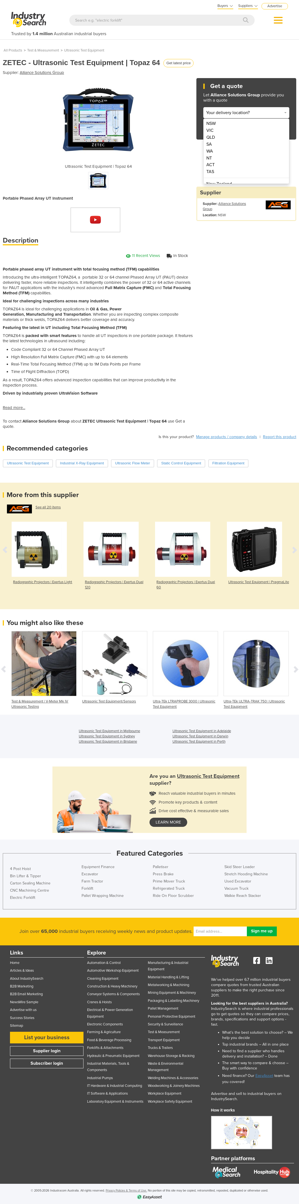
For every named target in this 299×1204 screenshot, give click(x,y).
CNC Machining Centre (29, 890)
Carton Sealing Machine (30, 883)
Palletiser (160, 867)
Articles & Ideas (22, 970)
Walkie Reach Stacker (242, 895)
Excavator (90, 874)
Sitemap (16, 1025)
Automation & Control (104, 963)
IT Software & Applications (107, 1093)
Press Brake (163, 874)
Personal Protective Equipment (171, 1016)
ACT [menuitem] (210, 165)
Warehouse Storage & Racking (171, 1056)
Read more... (14, 407)
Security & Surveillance (165, 1024)
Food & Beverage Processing (109, 1040)
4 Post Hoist (20, 868)
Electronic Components (105, 1024)
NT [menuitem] (209, 158)
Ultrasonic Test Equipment (84, 50)
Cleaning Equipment (102, 978)
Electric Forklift (22, 897)
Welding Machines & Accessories (173, 1078)
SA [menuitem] (209, 144)
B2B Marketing (21, 986)
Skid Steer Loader (239, 867)
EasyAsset (264, 1075)
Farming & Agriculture (104, 1032)
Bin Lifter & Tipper (25, 876)
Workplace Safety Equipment (170, 1101)
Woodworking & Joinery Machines (174, 1086)
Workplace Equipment (164, 1093)
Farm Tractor (92, 881)
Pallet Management (163, 1008)
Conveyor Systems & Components (113, 994)
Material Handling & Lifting (168, 977)
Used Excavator (237, 881)
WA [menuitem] (209, 151)
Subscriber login (47, 1063)
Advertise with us (23, 1010)
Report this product (279, 436)
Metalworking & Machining (168, 985)
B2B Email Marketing (26, 994)
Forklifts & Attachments (105, 1048)
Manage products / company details (226, 436)
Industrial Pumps (100, 1078)
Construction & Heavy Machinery (112, 986)
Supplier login (46, 1051)
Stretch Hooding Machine (246, 874)
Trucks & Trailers (160, 1048)
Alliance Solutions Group (42, 72)
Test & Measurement (43, 50)
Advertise (274, 6)
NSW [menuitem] (211, 123)
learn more (168, 822)
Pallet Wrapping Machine (103, 895)
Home (14, 963)
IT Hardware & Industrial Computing (114, 1086)
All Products (13, 50)
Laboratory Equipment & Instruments (115, 1101)
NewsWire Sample (24, 1002)
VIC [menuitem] (210, 130)
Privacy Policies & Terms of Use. (126, 1190)
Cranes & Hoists (99, 1002)
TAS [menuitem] (210, 171)
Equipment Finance (98, 867)
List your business (47, 1037)
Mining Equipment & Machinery (172, 993)
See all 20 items (48, 507)
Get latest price (178, 63)
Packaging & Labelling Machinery (173, 1001)
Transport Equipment (164, 1040)
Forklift (87, 888)
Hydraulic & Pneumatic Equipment (113, 1056)
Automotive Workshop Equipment (113, 970)
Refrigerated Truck (169, 888)
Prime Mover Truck (169, 881)
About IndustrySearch (26, 978)
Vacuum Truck (236, 888)
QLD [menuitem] (210, 137)
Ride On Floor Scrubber (173, 895)
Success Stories (22, 1018)
